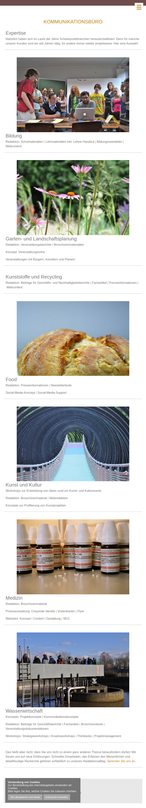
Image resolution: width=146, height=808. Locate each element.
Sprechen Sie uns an (121, 761)
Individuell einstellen (56, 797)
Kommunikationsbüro (73, 22)
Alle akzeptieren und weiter (25, 797)
